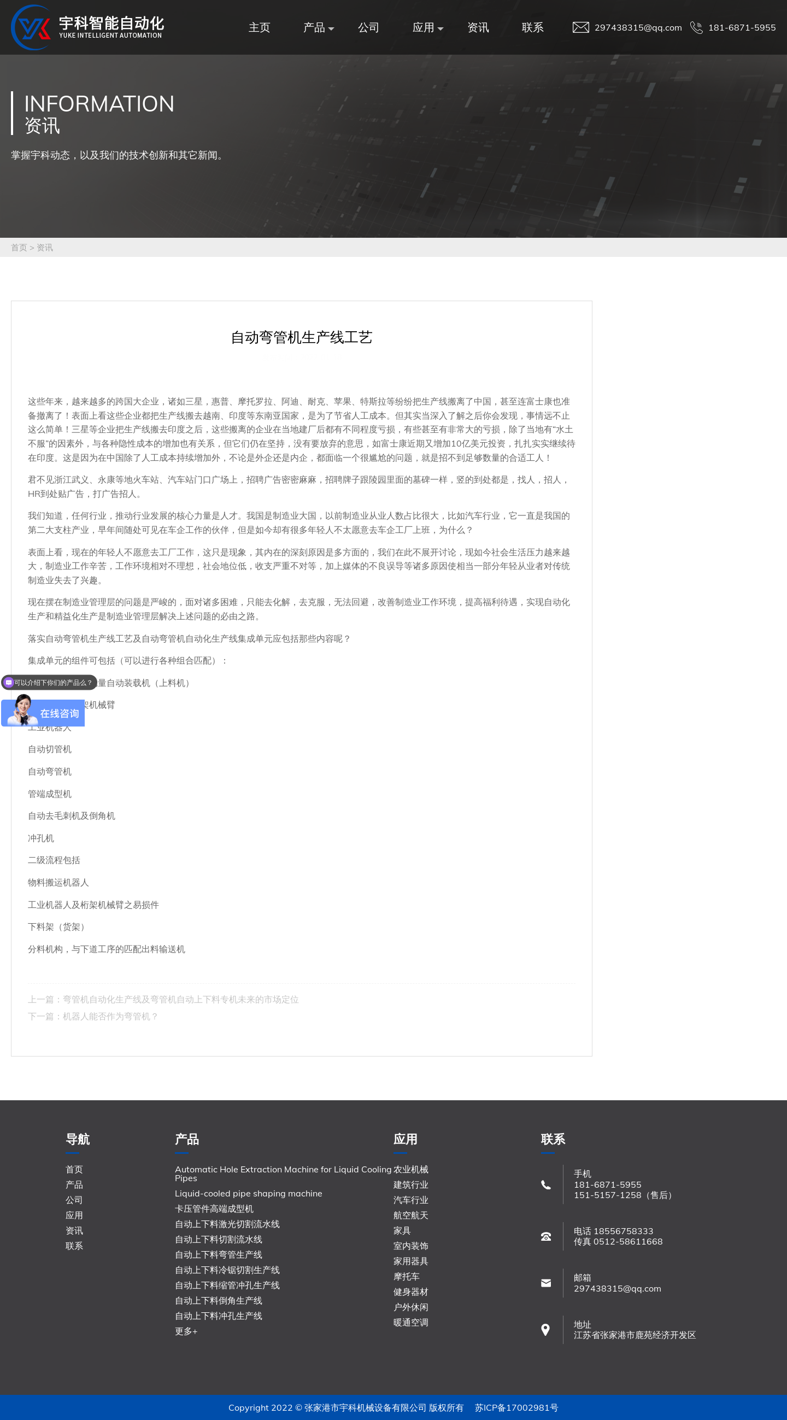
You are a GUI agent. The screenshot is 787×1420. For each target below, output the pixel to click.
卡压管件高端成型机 (214, 1208)
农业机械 (410, 1169)
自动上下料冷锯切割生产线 (227, 1269)
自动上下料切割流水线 (218, 1239)
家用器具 (410, 1260)
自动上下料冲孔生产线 (218, 1315)
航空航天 (410, 1215)
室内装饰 (410, 1245)
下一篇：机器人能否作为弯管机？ (93, 1016)
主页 (260, 27)
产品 (317, 27)
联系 (533, 27)
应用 (426, 27)
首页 (19, 247)
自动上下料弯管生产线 (218, 1254)
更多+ (186, 1330)
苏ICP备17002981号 (517, 1407)
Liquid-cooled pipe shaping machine (248, 1193)
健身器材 (410, 1291)
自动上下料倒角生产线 (218, 1300)
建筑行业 (410, 1184)
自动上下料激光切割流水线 (227, 1223)
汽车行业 (410, 1199)
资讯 (478, 27)
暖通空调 (410, 1322)
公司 (369, 27)
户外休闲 (410, 1306)
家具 (402, 1230)
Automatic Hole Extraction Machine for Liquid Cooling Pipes (283, 1173)
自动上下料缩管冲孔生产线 (227, 1285)
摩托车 (406, 1276)
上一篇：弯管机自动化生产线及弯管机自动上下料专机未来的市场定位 (163, 999)
